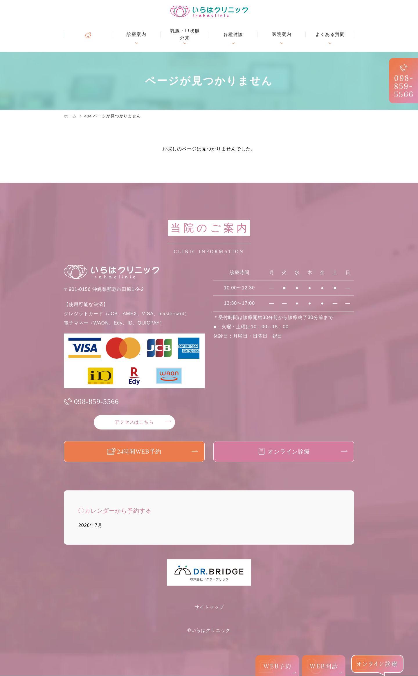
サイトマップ (209, 607)
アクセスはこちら (134, 422)
